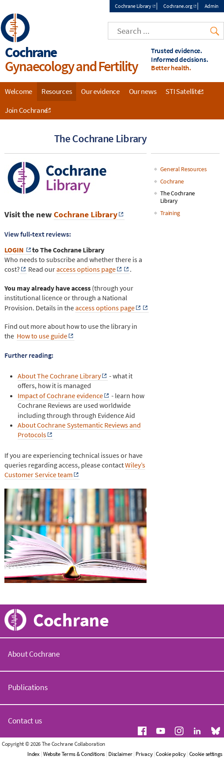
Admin (212, 6)
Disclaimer (120, 754)
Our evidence (100, 91)
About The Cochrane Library (59, 375)
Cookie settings (206, 754)
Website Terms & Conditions (74, 754)
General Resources (183, 169)
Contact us (25, 721)
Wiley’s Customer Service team (74, 469)
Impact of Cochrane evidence (60, 395)
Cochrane (172, 181)
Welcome (18, 91)
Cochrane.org (177, 6)
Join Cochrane (26, 110)
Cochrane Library (133, 6)
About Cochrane (34, 654)
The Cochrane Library (177, 197)
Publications (28, 687)
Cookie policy (170, 754)
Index (33, 754)
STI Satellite (182, 91)
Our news (143, 91)
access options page (86, 269)
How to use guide (42, 335)
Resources (56, 91)
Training (170, 213)
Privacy (144, 754)
